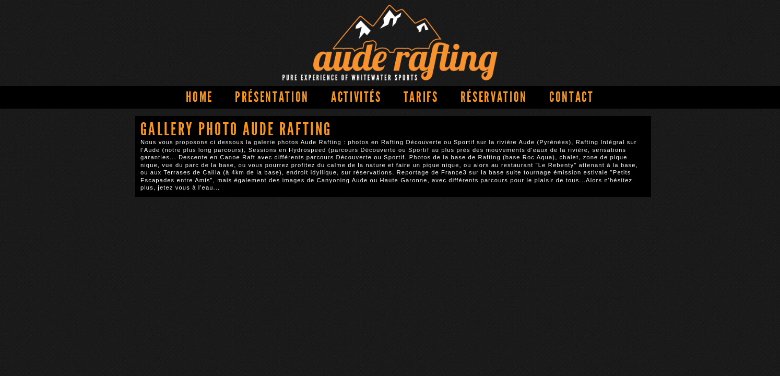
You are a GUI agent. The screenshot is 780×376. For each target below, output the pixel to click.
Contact (571, 97)
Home (199, 97)
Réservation (493, 97)
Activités (356, 97)
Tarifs (421, 97)
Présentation (272, 97)
